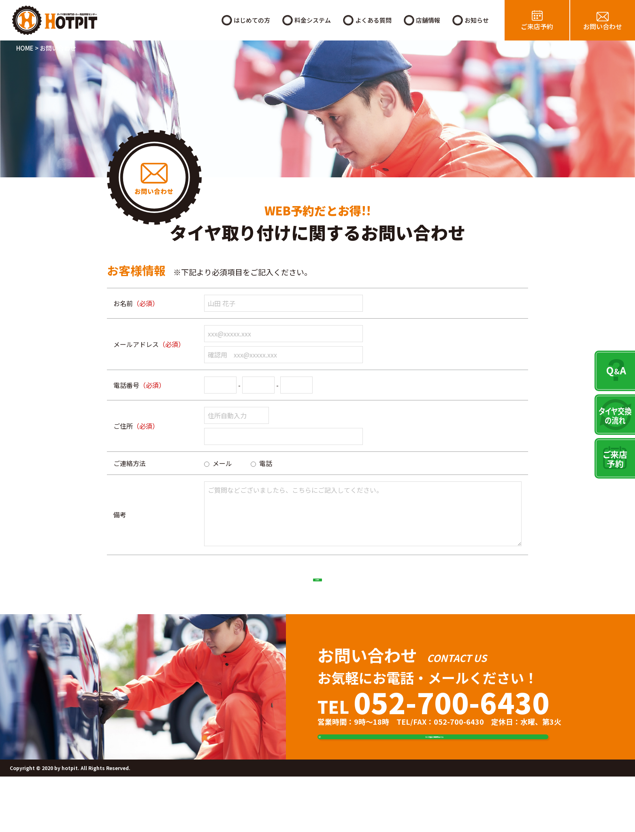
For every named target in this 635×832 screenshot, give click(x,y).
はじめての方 (252, 20)
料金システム (312, 20)
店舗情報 (428, 20)
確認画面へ (317, 587)
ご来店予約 (537, 26)
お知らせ (477, 20)
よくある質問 (373, 20)
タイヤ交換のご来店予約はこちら (445, 774)
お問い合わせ (602, 26)
